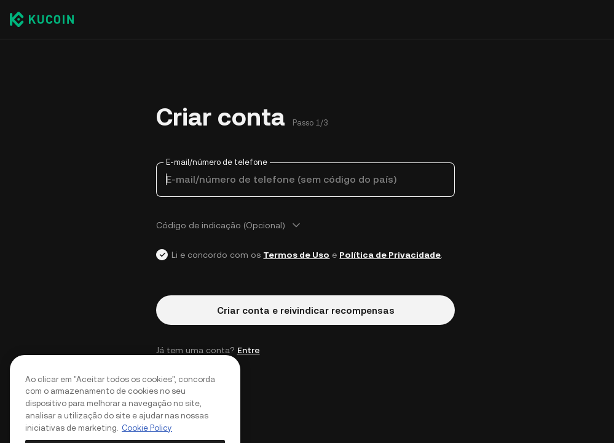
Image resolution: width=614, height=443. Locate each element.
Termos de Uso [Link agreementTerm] (296, 255)
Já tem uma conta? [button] (208, 350)
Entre (248, 350)
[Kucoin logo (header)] (42, 19)
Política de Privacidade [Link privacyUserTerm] (390, 255)
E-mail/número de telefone (216, 162)
